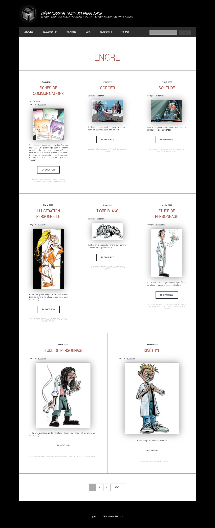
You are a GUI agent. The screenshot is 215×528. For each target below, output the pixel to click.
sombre (165, 149)
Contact (125, 32)
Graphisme (71, 32)
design (63, 181)
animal (97, 267)
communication (47, 181)
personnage (173, 304)
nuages (104, 149)
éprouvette (182, 304)
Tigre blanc (108, 211)
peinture (62, 179)
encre (64, 319)
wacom (34, 179)
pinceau (33, 181)
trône (159, 149)
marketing (56, 181)
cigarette (63, 456)
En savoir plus (48, 170)
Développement (50, 32)
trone (155, 149)
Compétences (106, 32)
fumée (70, 456)
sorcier (168, 151)
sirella (107, 151)
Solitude (167, 88)
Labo (88, 32)
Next (117, 487)
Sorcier (107, 88)
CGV (94, 516)
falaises (98, 149)
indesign (41, 179)
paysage (91, 149)
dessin (55, 179)
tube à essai (161, 306)
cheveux (52, 321)
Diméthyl (152, 350)
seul (150, 149)
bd (110, 149)
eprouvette (152, 306)
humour (170, 306)
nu (31, 319)
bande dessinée (117, 149)
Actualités (28, 32)
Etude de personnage (63, 350)
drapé (59, 319)
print (38, 181)
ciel (125, 149)
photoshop (48, 179)
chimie (165, 304)
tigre (92, 267)
